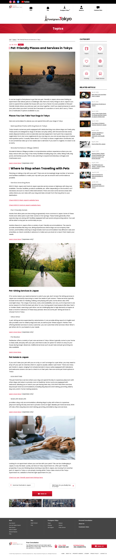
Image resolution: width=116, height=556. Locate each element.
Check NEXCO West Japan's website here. (24, 200)
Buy (32, 520)
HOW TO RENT (13, 529)
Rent (10, 520)
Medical (100, 53)
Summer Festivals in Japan (22, 485)
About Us (81, 523)
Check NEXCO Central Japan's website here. (25, 205)
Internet (100, 66)
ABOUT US (68, 553)
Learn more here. (15, 163)
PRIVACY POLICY (95, 553)
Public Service (100, 78)
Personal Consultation (85, 520)
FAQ (10, 534)
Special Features (13, 531)
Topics (86, 53)
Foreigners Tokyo (53, 520)
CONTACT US (103, 553)
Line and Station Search (15, 525)
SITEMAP (87, 553)
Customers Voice (84, 527)
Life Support (86, 66)
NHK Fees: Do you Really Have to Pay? (61, 485)
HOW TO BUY (34, 523)
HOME (62, 553)
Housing (86, 78)
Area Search (12, 523)
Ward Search (12, 527)
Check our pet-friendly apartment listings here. (26, 477)
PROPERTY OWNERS (78, 553)
